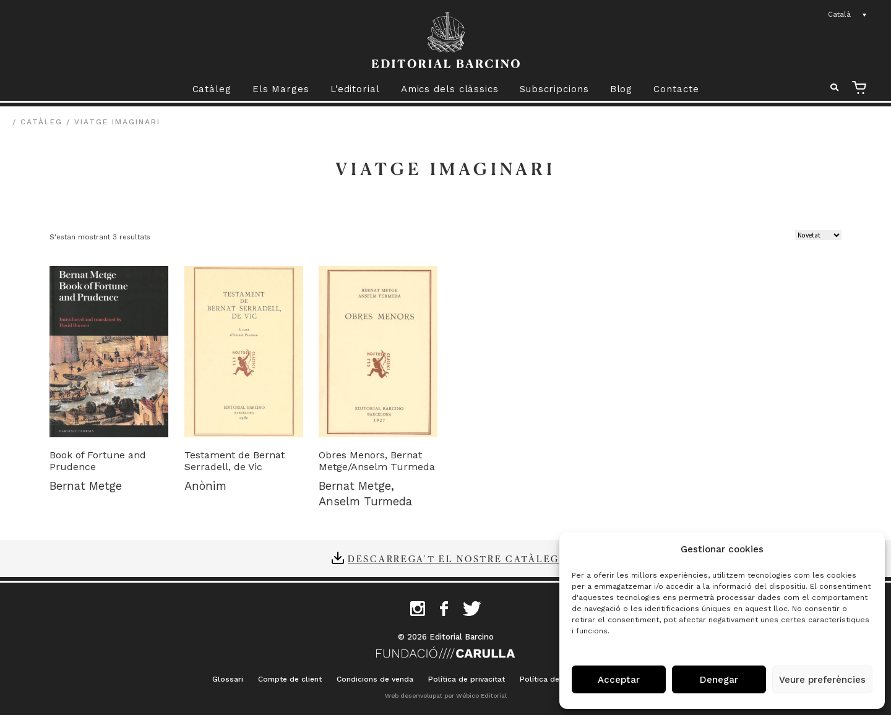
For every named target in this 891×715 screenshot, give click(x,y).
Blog (621, 89)
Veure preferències (822, 679)
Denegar (719, 679)
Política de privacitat (466, 679)
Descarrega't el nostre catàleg (453, 558)
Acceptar (619, 679)
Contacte (676, 89)
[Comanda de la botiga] (818, 235)
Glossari (227, 679)
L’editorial (355, 89)
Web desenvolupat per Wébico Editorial (446, 695)
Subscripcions (554, 89)
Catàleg (211, 89)
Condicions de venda (375, 679)
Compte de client (290, 679)
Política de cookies (555, 679)
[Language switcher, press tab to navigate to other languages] (847, 14)
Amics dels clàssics (450, 89)
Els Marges (280, 89)
